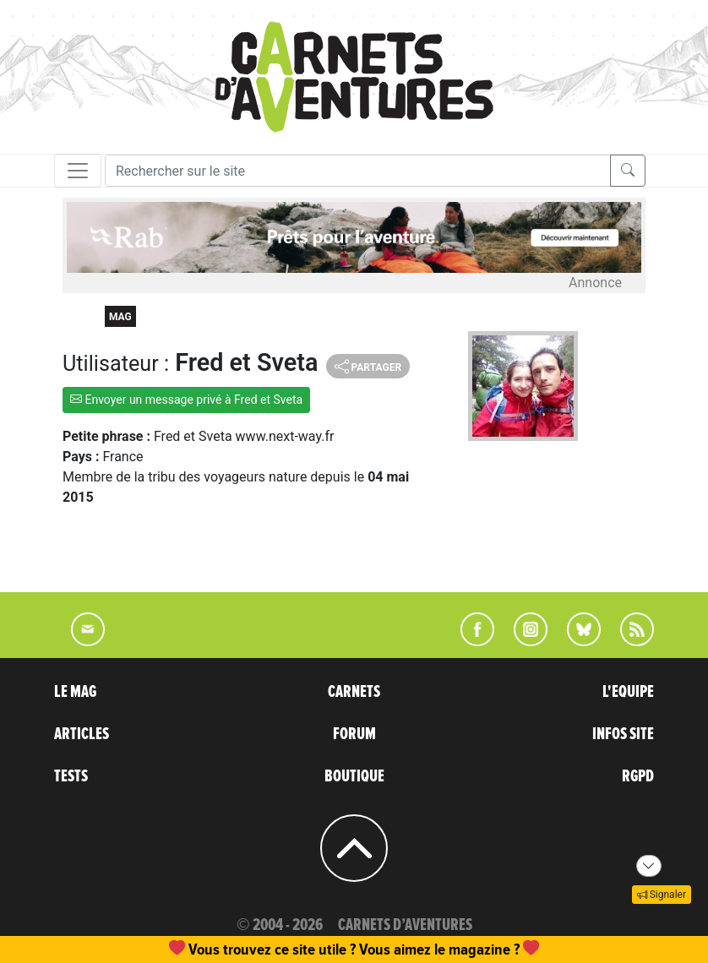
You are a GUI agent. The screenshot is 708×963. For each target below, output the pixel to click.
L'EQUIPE (628, 691)
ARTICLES (81, 734)
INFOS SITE (623, 734)
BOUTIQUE (354, 776)
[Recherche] (358, 171)
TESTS (71, 776)
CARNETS (354, 691)
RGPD (638, 776)
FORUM (354, 734)
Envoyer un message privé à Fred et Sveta (186, 399)
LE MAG (75, 691)
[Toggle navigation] (77, 171)
